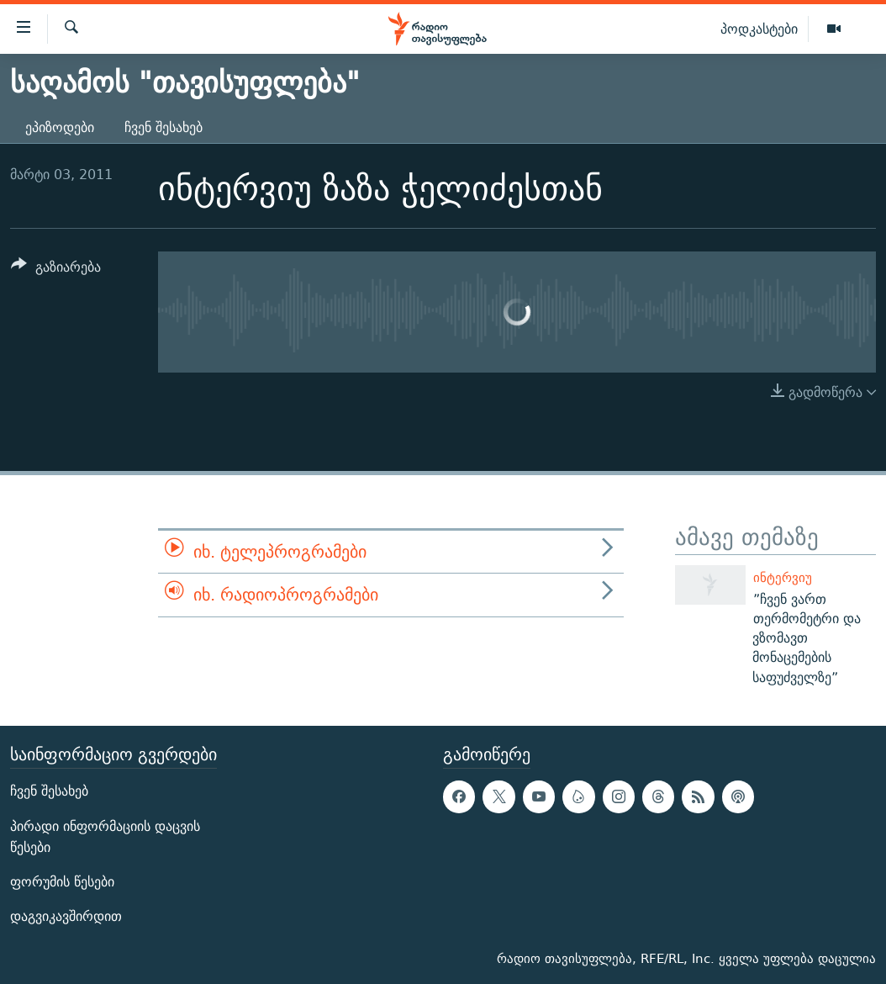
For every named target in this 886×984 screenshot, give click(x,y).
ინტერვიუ (782, 577)
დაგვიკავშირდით (66, 916)
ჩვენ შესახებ (163, 127)
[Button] (56, 269)
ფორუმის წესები (62, 881)
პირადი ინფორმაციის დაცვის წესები (105, 837)
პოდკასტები (759, 28)
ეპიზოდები (59, 127)
